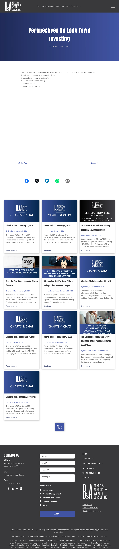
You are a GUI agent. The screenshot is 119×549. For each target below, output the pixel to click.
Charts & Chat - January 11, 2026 (19, 225)
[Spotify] (21, 489)
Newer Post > (96, 163)
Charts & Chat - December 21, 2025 (96, 281)
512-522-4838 (102, 547)
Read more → (11, 250)
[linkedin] (12, 489)
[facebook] (8, 489)
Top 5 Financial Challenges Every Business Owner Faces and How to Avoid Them (96, 341)
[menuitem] (98, 454)
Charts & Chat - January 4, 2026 (57, 225)
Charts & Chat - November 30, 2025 (21, 396)
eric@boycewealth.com (86, 547)
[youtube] (17, 489)
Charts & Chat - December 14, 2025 (20, 336)
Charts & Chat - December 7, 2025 (58, 336)
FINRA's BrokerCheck (72, 6)
